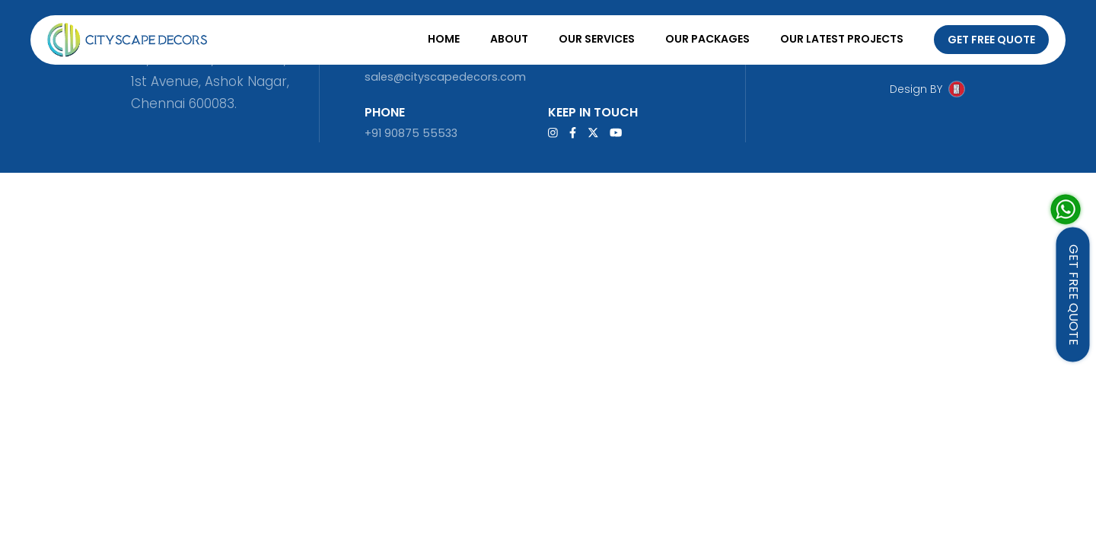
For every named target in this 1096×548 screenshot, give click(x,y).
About (509, 38)
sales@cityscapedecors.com (445, 76)
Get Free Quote (991, 39)
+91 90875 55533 (411, 133)
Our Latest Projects (841, 38)
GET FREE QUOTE (1073, 295)
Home (444, 38)
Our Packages (707, 38)
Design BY (916, 89)
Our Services (597, 38)
